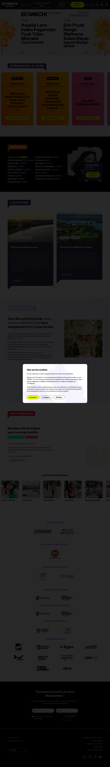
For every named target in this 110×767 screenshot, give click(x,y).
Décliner (59, 397)
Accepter (33, 397)
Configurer (46, 397)
